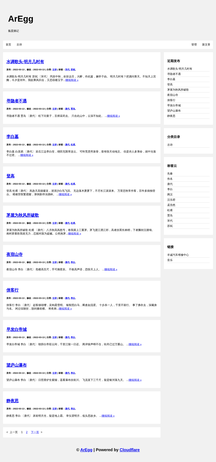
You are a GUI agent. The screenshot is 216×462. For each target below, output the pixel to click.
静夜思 (12, 400)
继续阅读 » (71, 80)
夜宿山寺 (14, 254)
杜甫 (73, 144)
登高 (10, 176)
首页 (8, 44)
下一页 (35, 432)
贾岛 (73, 109)
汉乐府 (171, 199)
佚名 (170, 178)
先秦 (170, 173)
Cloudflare (130, 449)
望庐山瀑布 (16, 365)
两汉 (170, 194)
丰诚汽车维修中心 (178, 254)
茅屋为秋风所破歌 (22, 215)
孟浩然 (171, 205)
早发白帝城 (16, 329)
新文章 (206, 44)
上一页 (14, 432)
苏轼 (73, 69)
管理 (194, 44)
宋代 (67, 69)
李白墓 (12, 136)
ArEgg (20, 18)
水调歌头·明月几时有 (25, 61)
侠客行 (12, 290)
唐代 (67, 109)
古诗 (19, 44)
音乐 (170, 260)
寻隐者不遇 (16, 101)
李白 (73, 262)
